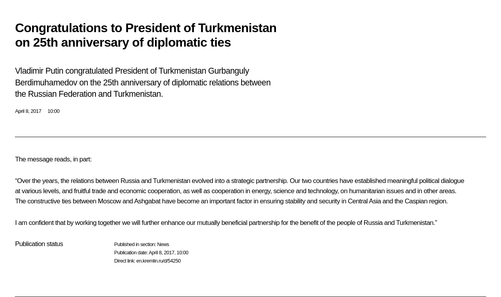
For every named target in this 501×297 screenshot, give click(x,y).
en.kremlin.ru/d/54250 (158, 261)
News (163, 244)
